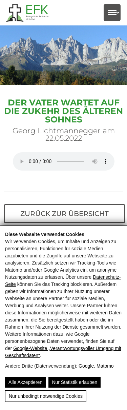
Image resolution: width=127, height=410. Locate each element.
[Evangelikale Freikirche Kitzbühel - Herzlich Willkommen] (31, 12)
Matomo (105, 366)
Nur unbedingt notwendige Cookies (46, 396)
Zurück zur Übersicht (64, 214)
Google (86, 366)
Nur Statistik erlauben (74, 382)
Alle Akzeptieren (25, 382)
